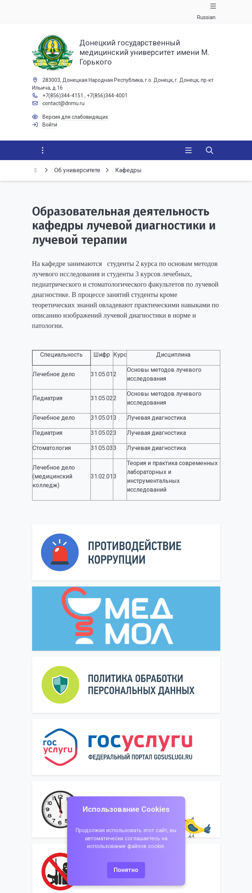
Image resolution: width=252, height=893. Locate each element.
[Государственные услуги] (126, 747)
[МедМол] (126, 618)
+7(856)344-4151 (62, 95)
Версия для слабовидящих (75, 117)
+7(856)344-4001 (107, 95)
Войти (49, 125)
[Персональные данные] (126, 685)
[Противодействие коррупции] (126, 552)
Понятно (126, 869)
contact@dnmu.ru (63, 103)
